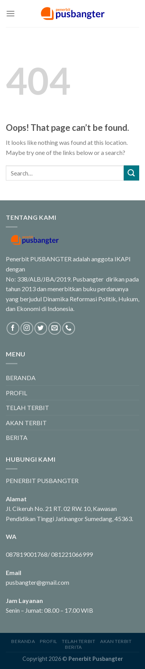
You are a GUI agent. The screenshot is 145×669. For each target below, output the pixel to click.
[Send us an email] (54, 328)
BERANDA (21, 377)
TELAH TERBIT (27, 407)
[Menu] (10, 13)
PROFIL (16, 392)
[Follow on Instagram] (26, 328)
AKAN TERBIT (26, 422)
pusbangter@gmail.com (37, 582)
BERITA (16, 437)
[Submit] (131, 173)
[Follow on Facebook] (13, 328)
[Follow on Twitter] (40, 328)
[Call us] (68, 328)
